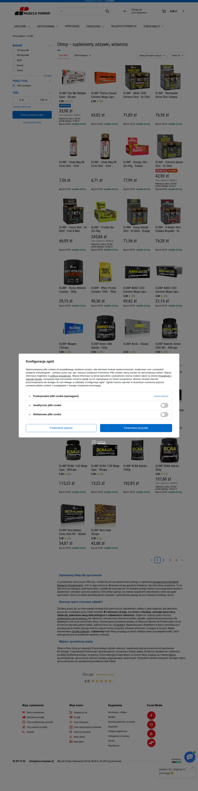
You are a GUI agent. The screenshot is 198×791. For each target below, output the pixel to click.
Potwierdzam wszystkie (136, 428)
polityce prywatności (60, 376)
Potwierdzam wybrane (61, 428)
